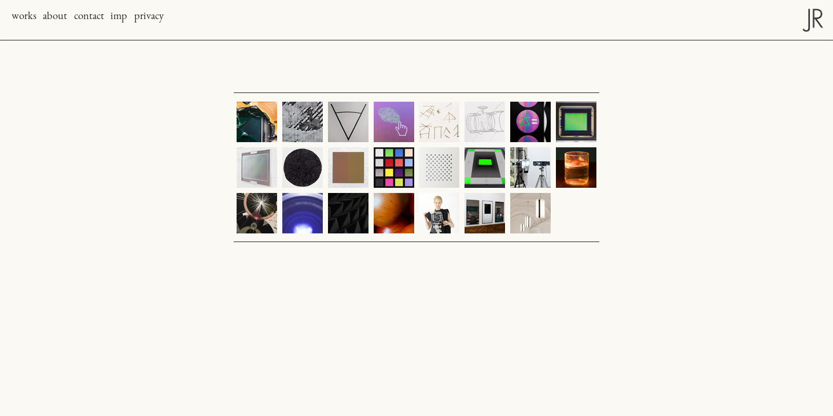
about (55, 17)
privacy (149, 17)
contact (89, 17)
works (24, 17)
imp (118, 17)
